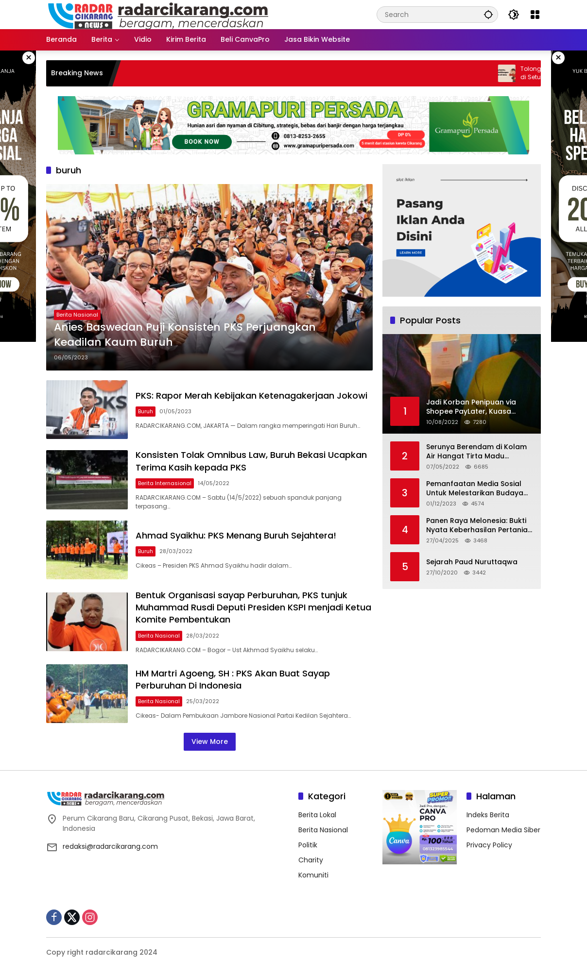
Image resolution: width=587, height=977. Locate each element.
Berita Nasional (77, 315)
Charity (310, 860)
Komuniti (313, 875)
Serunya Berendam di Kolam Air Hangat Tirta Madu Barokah (476, 451)
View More (209, 741)
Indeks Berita (487, 815)
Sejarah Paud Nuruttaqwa (472, 562)
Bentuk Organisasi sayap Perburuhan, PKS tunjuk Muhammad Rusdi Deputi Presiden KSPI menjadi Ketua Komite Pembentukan (253, 607)
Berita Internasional (164, 483)
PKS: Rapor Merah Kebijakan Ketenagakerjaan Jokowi (251, 395)
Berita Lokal (317, 815)
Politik (307, 845)
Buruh (145, 411)
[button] (488, 14)
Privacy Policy (489, 845)
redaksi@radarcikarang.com (110, 846)
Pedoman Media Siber (503, 830)
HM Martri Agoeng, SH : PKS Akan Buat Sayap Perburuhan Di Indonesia (233, 679)
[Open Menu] (535, 14)
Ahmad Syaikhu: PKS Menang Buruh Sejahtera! (236, 535)
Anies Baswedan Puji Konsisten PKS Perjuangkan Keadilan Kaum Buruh (185, 335)
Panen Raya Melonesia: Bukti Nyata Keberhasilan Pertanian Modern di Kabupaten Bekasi (479, 525)
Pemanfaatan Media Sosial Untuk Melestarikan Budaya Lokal (474, 488)
